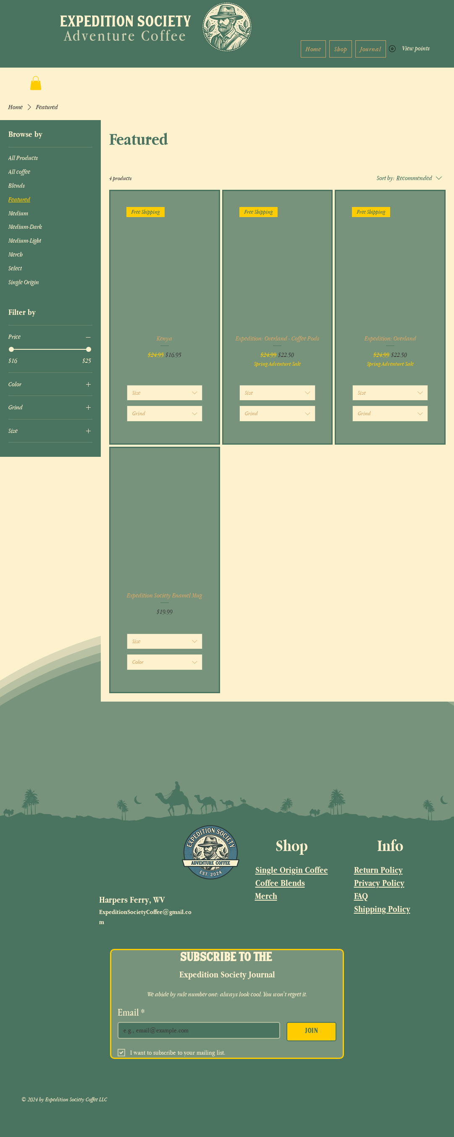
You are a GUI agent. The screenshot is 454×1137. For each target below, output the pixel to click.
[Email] (196, 1030)
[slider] (11, 349)
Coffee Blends (280, 883)
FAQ (361, 896)
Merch (266, 896)
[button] (36, 83)
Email (131, 1012)
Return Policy (378, 870)
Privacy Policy (379, 883)
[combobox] (164, 393)
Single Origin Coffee (291, 870)
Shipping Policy (382, 909)
